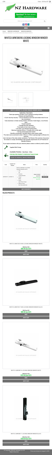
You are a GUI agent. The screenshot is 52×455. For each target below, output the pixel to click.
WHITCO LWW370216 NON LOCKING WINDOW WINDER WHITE (26, 243)
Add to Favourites (26, 189)
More (26, 251)
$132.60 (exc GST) (26, 375)
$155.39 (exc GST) (26, 437)
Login (4, 1)
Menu (26, 28)
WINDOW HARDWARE (13, 31)
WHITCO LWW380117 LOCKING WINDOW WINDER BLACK (26, 433)
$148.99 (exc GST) (26, 373)
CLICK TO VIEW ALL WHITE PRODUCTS (22, 157)
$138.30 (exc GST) (26, 438)
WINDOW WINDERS (26, 31)
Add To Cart (26, 254)
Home (4, 31)
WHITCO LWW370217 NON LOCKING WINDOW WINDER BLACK (26, 307)
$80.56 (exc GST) (26, 248)
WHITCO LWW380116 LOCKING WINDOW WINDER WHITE (26, 370)
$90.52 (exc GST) (26, 247)
